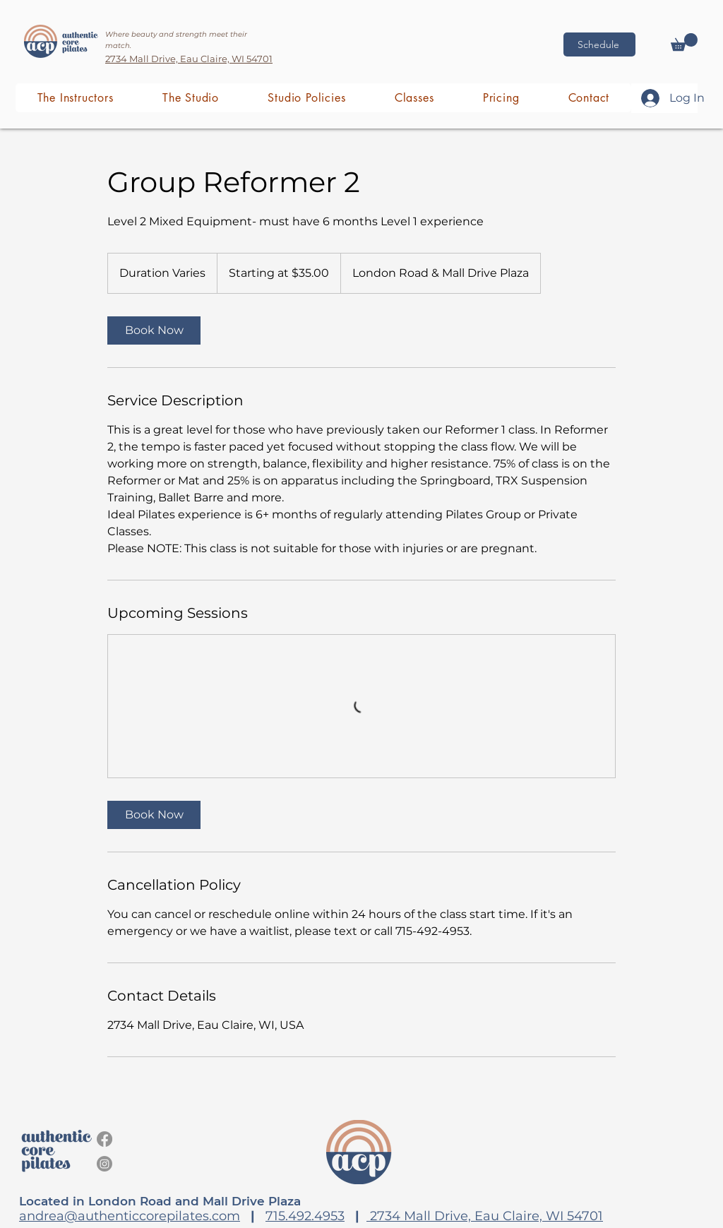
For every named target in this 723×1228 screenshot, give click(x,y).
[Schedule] (599, 44)
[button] (684, 42)
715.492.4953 (305, 1216)
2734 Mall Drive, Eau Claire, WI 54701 (484, 1216)
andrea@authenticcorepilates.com (129, 1216)
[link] (154, 330)
